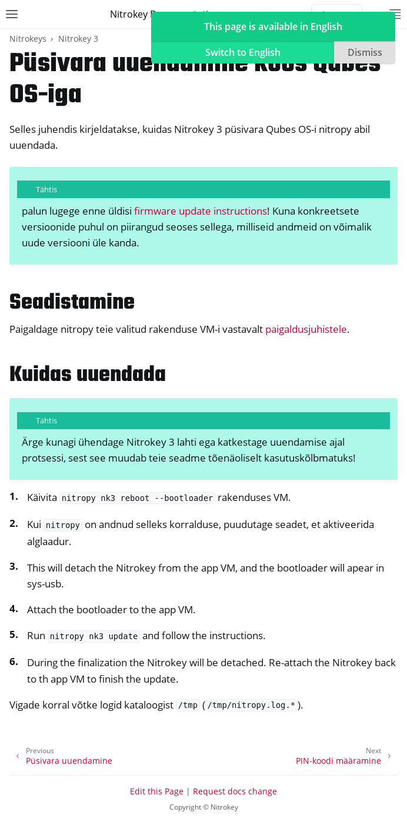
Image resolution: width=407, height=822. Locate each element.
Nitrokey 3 (78, 38)
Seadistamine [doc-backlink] (72, 303)
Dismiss (365, 52)
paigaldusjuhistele (306, 329)
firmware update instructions (200, 211)
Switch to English (243, 52)
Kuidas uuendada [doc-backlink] (87, 375)
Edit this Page (157, 791)
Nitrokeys (27, 38)
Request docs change (235, 791)
